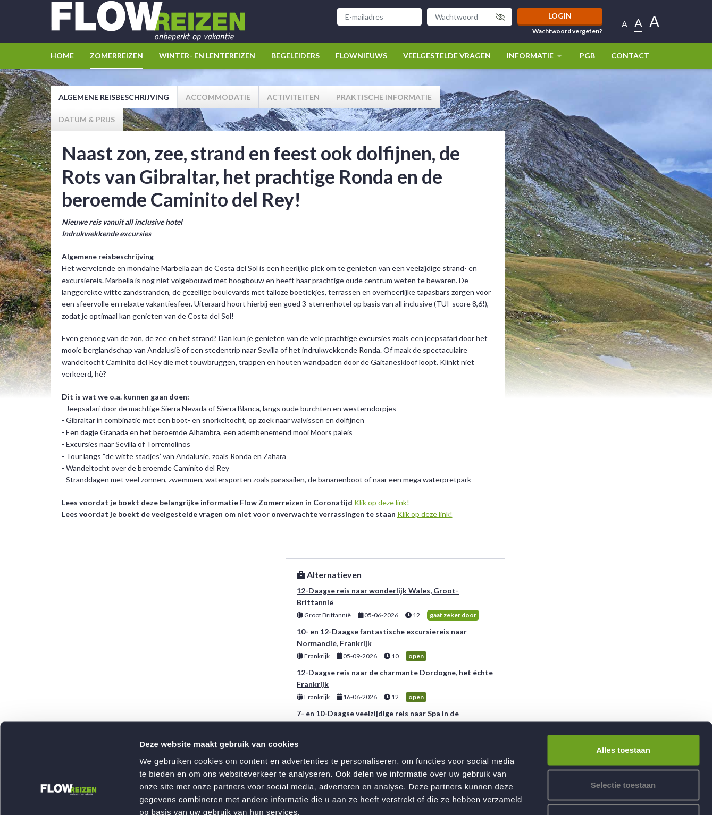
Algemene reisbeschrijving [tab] (113, 96)
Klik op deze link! (381, 502)
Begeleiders (295, 55)
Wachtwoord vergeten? (567, 31)
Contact (630, 55)
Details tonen (574, 794)
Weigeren (623, 745)
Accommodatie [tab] (218, 96)
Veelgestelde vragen (447, 55)
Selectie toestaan (623, 710)
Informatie (535, 55)
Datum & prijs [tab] (86, 119)
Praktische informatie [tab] (384, 96)
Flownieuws (361, 55)
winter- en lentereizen (207, 55)
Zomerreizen (116, 55)
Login (560, 15)
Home (62, 55)
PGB (587, 55)
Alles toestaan (623, 675)
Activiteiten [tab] (293, 96)
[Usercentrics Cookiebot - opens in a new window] (68, 794)
